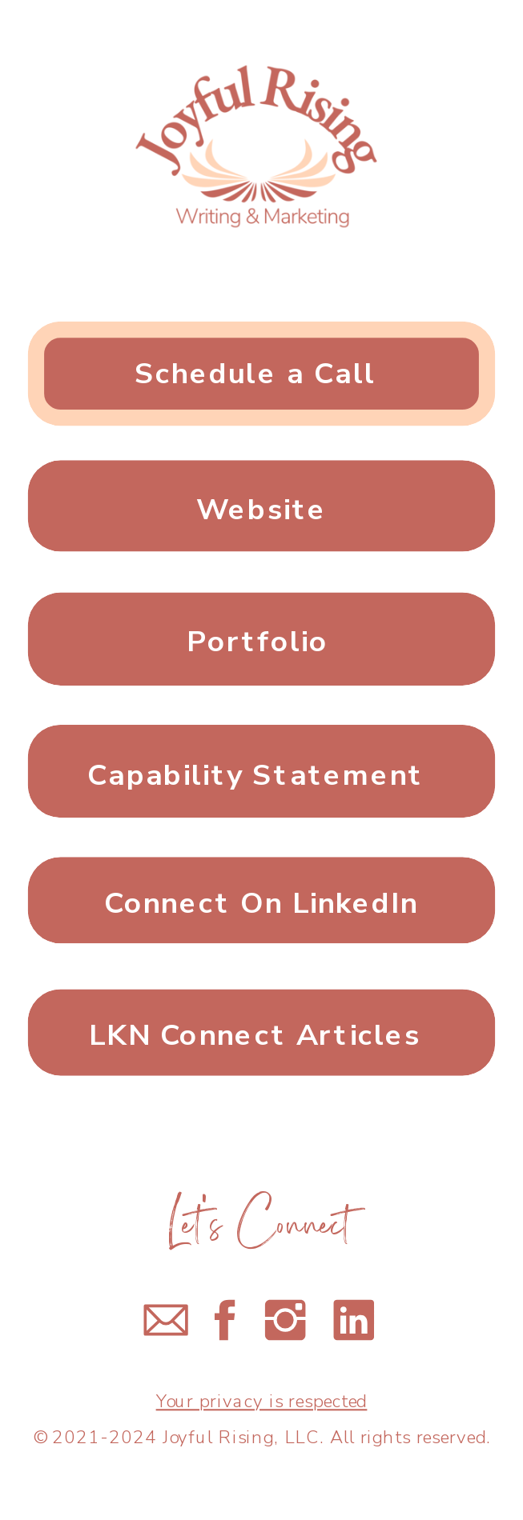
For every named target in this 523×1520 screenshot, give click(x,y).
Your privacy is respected (262, 1402)
